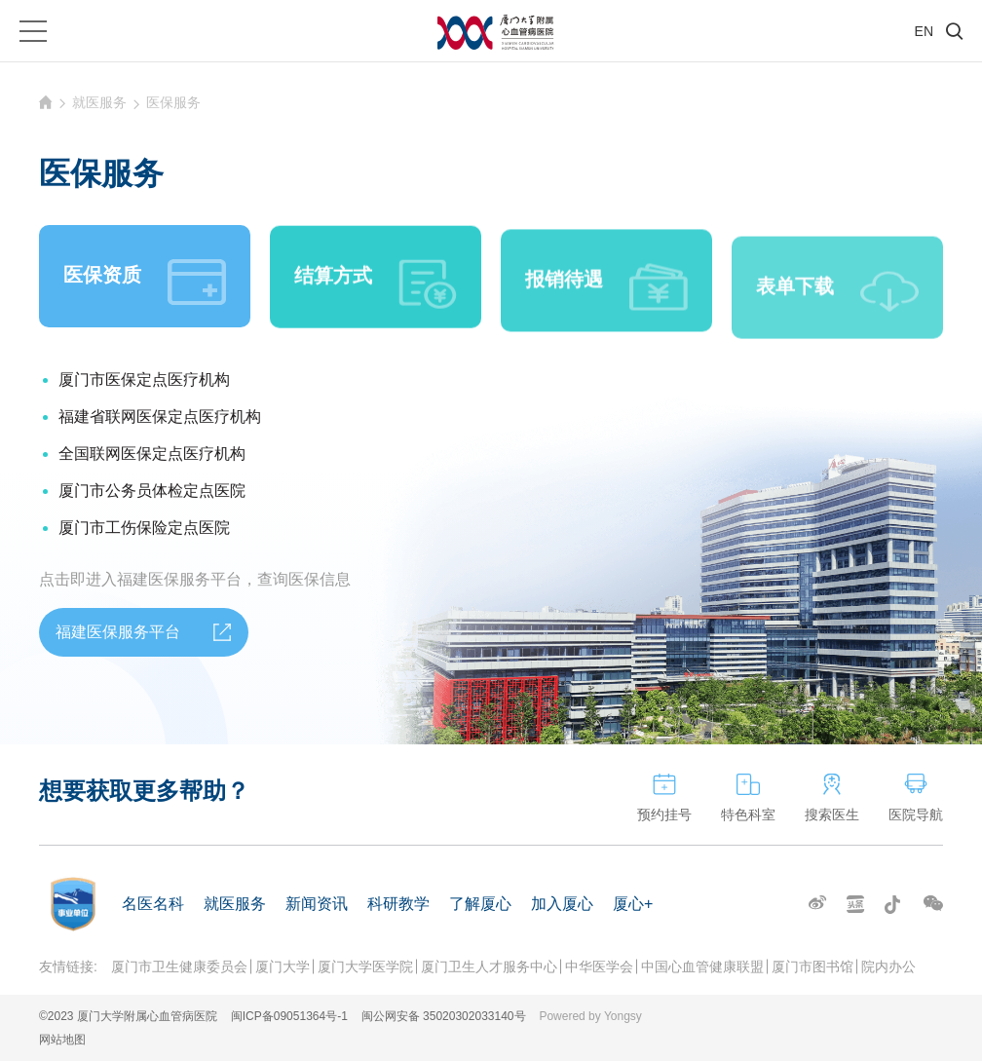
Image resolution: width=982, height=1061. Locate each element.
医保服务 (173, 102)
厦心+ (633, 903)
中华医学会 (599, 966)
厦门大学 (282, 966)
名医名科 (153, 903)
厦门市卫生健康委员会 (179, 966)
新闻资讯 (316, 903)
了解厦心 (480, 903)
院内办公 (888, 966)
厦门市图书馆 (812, 966)
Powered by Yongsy (590, 1016)
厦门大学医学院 (365, 966)
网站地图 (62, 1039)
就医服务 (99, 102)
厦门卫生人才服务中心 (489, 966)
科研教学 (398, 903)
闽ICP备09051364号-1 (289, 1016)
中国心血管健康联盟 (702, 966)
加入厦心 (562, 903)
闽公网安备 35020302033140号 (443, 1016)
